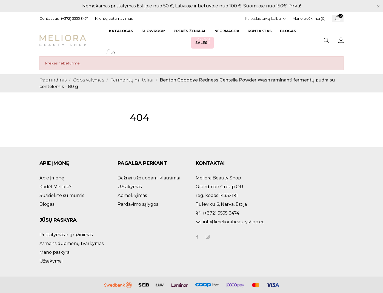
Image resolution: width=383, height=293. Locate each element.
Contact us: (49, 18)
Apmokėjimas (132, 195)
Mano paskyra (54, 252)
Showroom (153, 31)
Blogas (288, 31)
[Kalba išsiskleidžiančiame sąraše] (271, 18)
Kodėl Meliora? (55, 186)
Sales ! (203, 41)
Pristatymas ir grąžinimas (66, 234)
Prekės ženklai (189, 31)
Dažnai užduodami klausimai (149, 178)
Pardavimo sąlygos (138, 204)
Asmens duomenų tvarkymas (71, 243)
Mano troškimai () (309, 18)
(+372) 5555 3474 (74, 18)
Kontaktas (260, 31)
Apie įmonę (51, 178)
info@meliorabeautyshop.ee (234, 221)
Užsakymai (50, 261)
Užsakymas (130, 186)
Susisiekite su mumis (61, 195)
